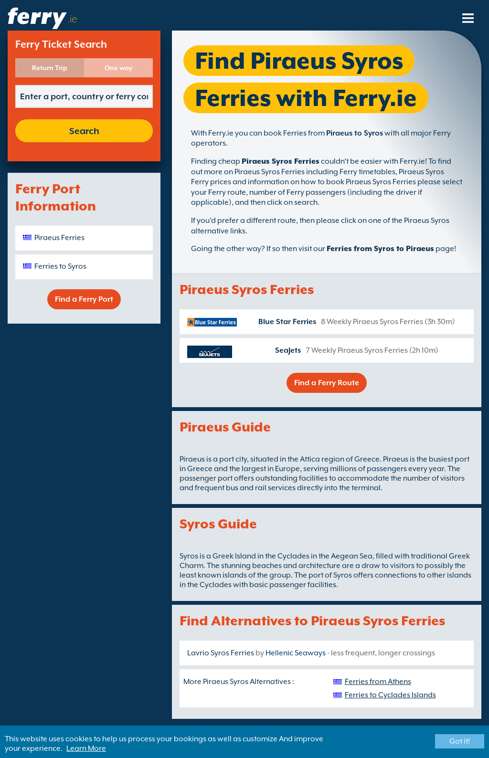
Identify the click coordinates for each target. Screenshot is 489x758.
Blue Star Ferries (287, 321)
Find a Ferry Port (84, 299)
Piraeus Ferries (59, 237)
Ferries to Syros (60, 266)
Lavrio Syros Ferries (220, 653)
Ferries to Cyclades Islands (390, 695)
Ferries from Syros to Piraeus (380, 248)
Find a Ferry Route (326, 383)
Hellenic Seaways (296, 653)
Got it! (459, 741)
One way (118, 68)
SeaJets (288, 350)
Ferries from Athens (378, 681)
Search (84, 131)
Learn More (86, 748)
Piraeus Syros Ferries (280, 161)
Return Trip (49, 68)
